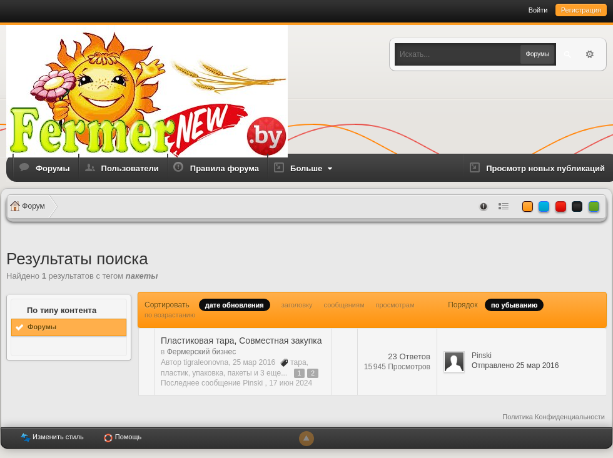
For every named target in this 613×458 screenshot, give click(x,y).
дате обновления (234, 305)
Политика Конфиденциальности (553, 417)
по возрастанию (169, 315)
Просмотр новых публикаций (545, 168)
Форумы (53, 168)
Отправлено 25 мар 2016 (515, 365)
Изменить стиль (52, 438)
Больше (312, 168)
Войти (538, 10)
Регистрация (581, 10)
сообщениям (344, 305)
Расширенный (590, 54)
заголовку (297, 305)
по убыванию (514, 305)
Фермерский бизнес (201, 351)
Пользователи (130, 168)
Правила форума (224, 168)
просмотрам (395, 305)
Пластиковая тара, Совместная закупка (241, 341)
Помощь (122, 438)
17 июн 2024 (290, 383)
